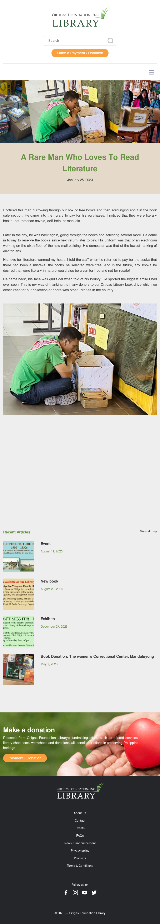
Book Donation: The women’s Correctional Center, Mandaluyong (97, 656)
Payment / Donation (25, 758)
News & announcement (80, 843)
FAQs (80, 835)
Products (80, 858)
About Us (80, 813)
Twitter (94, 892)
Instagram (75, 892)
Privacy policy (80, 850)
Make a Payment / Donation (80, 53)
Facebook (66, 892)
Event (46, 543)
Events (80, 828)
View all (145, 531)
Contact (80, 820)
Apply (110, 41)
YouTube (84, 892)
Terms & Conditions (80, 865)
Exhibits (48, 618)
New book (49, 581)
